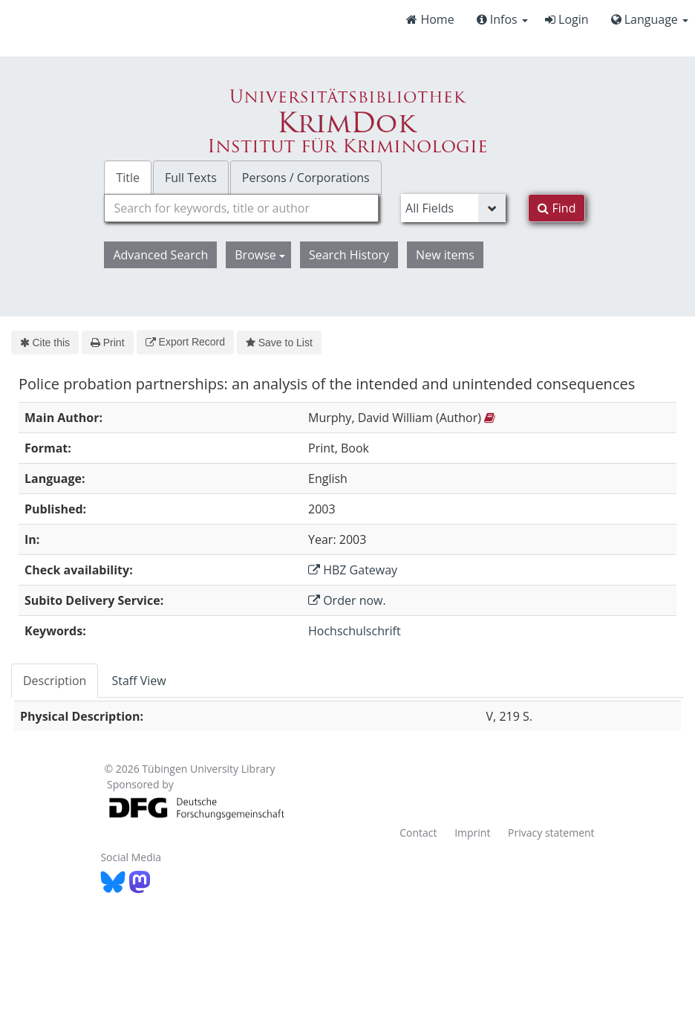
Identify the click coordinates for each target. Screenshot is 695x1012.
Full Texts (191, 177)
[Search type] (453, 208)
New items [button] (445, 255)
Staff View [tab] (138, 680)
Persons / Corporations (306, 177)
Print (107, 342)
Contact (418, 833)
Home (430, 19)
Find (556, 208)
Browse (260, 255)
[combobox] (241, 208)
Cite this (45, 342)
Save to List (279, 342)
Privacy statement (551, 833)
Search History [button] (349, 255)
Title (128, 177)
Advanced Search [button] (160, 255)
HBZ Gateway (352, 570)
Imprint (472, 833)
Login (567, 19)
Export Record (185, 342)
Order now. (347, 600)
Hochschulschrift (354, 631)
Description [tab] (54, 680)
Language (649, 19)
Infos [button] (502, 19)
